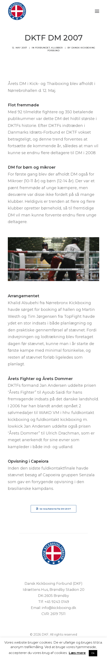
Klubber (57, 47)
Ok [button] (93, 653)
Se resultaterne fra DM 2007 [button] (53, 508)
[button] (97, 11)
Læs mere (77, 653)
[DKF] (17, 11)
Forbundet (42, 47)
